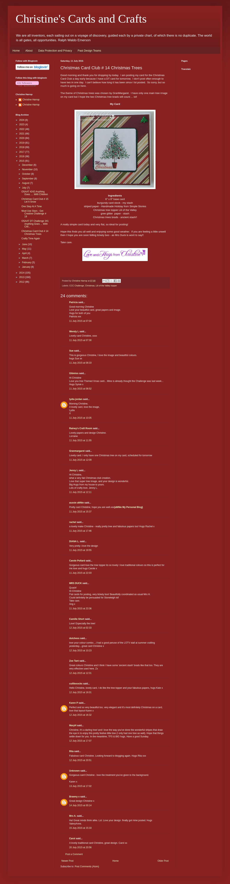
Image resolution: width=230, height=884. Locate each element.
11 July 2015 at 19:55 (80, 550)
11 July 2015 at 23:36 (80, 608)
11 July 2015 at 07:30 (80, 340)
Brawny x (74, 796)
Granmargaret (77, 451)
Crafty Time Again (30, 238)
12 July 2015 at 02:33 (80, 627)
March (25, 258)
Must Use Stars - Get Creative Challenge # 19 (33, 214)
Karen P (73, 703)
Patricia (73, 302)
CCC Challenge (76, 285)
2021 (22, 133)
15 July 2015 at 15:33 (80, 828)
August (26, 183)
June (25, 244)
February (27, 262)
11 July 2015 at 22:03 (80, 573)
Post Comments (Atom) (87, 866)
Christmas (90, 285)
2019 (22, 142)
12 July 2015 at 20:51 (80, 760)
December (28, 165)
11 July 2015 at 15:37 (80, 511)
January (26, 267)
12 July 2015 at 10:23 (80, 650)
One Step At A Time (31, 206)
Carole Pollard (77, 560)
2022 (22, 129)
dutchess (74, 638)
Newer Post (67, 860)
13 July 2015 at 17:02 (80, 786)
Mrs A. (72, 816)
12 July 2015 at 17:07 (80, 740)
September (28, 178)
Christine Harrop (30, 99)
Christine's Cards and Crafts (81, 18)
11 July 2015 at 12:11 (80, 492)
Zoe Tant (74, 660)
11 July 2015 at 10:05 (80, 418)
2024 (22, 120)
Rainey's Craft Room (80, 428)
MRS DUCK (75, 583)
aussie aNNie (76, 502)
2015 (22, 161)
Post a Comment (74, 854)
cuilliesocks (75, 683)
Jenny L (73, 470)
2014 (22, 272)
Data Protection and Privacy (55, 50)
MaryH (72, 725)
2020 (22, 138)
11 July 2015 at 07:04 (80, 321)
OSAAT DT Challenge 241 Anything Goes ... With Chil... (35, 224)
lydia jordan (75, 399)
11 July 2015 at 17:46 (80, 531)
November (28, 169)
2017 (22, 152)
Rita (71, 751)
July (24, 187)
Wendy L (74, 331)
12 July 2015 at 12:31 (80, 673)
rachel (72, 522)
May (24, 248)
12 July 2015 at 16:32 (80, 715)
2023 (22, 124)
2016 (22, 156)
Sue (71, 350)
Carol (72, 838)
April (24, 253)
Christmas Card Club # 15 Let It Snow (34, 200)
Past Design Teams (89, 50)
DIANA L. (74, 541)
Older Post (163, 860)
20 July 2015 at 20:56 (80, 847)
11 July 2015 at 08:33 (80, 362)
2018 (22, 147)
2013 (22, 277)
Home (16, 50)
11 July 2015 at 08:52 (80, 388)
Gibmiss (73, 373)
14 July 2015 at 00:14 (80, 805)
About (29, 50)
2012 (22, 282)
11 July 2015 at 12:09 (80, 460)
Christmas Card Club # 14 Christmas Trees (34, 232)
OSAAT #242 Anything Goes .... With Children (34, 193)
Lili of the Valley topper (106, 285)
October (26, 174)
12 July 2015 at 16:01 (80, 692)
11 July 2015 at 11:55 (80, 440)
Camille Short (76, 619)
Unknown (74, 770)
